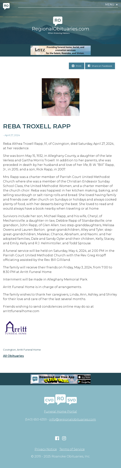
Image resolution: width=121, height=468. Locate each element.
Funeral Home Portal (60, 411)
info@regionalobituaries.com (72, 419)
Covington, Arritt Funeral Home (22, 349)
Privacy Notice (46, 449)
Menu (111, 4)
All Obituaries (13, 356)
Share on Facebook (100, 65)
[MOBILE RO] (60, 50)
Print (76, 65)
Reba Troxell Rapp (37, 126)
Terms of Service (72, 449)
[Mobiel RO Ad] (60, 379)
